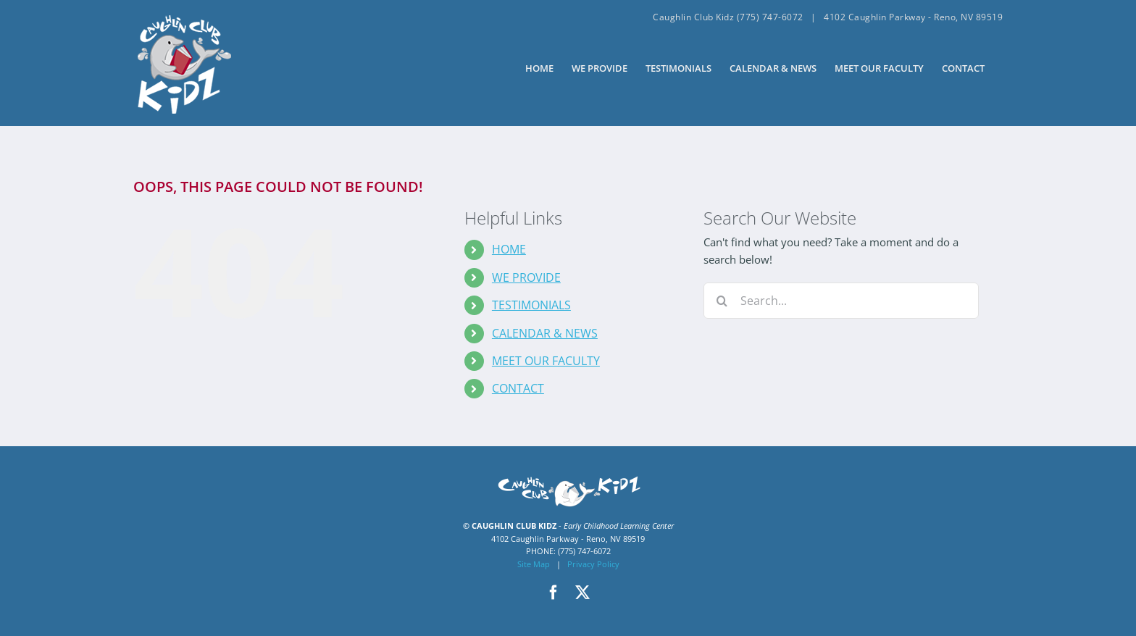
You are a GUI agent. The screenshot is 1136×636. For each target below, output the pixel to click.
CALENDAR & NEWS (545, 333)
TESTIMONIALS (531, 305)
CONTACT (518, 388)
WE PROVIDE (526, 277)
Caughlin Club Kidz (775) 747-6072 (728, 17)
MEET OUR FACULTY (546, 361)
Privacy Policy (593, 563)
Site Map (533, 563)
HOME (509, 249)
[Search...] (841, 301)
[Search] (721, 301)
